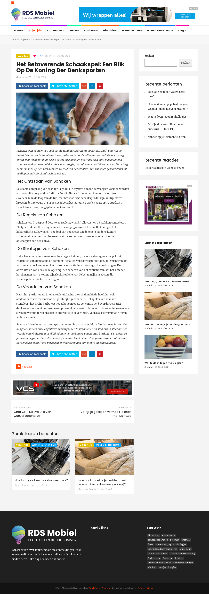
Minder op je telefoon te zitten (167, 136)
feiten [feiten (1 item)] (150, 544)
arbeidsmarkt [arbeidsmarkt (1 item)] (169, 535)
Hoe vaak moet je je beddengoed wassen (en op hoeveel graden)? (102, 482)
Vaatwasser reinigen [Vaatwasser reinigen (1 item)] (183, 562)
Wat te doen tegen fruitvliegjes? (168, 116)
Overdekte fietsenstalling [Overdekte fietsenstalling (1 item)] (182, 553)
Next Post (125, 407)
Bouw (74, 30)
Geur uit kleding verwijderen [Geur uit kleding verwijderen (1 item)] (162, 549)
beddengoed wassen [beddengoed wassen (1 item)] (158, 540)
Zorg (182, 30)
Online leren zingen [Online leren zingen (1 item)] (158, 553)
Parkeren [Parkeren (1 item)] (167, 558)
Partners (141, 588)
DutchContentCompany (99, 588)
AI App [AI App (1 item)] (155, 535)
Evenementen (132, 30)
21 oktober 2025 (89, 489)
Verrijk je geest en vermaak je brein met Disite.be (106, 414)
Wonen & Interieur (160, 30)
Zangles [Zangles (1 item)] (172, 567)
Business (91, 30)
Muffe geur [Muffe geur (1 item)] (185, 549)
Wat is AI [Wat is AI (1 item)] (152, 567)
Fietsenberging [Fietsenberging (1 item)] (163, 544)
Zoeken (149, 55)
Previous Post (23, 407)
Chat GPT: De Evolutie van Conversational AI (32, 414)
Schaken (27, 366)
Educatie (110, 30)
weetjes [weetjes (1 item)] (162, 567)
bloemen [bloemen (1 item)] (174, 540)
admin (23, 77)
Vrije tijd (35, 30)
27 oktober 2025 (25, 485)
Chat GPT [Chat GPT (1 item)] (186, 540)
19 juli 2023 (39, 77)
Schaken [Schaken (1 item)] (179, 558)
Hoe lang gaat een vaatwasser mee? (41, 480)
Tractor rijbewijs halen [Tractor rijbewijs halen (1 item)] (159, 562)
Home (19, 30)
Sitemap (150, 588)
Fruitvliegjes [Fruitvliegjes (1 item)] (179, 544)
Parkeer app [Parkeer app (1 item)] (154, 558)
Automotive (55, 30)
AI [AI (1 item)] (149, 535)
